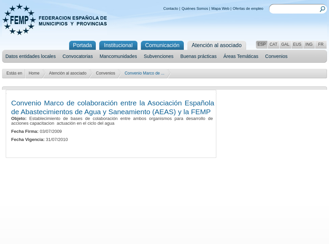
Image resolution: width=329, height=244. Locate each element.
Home (34, 73)
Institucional (118, 45)
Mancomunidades (118, 56)
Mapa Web (220, 8)
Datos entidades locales (30, 56)
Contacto (170, 8)
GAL (285, 44)
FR (321, 44)
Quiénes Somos (194, 8)
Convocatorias (78, 56)
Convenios (276, 56)
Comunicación (162, 45)
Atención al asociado (68, 73)
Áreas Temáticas (240, 56)
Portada (82, 45)
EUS (297, 44)
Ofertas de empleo (248, 8)
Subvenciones (159, 56)
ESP (262, 44)
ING (308, 44)
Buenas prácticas (198, 56)
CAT (273, 44)
